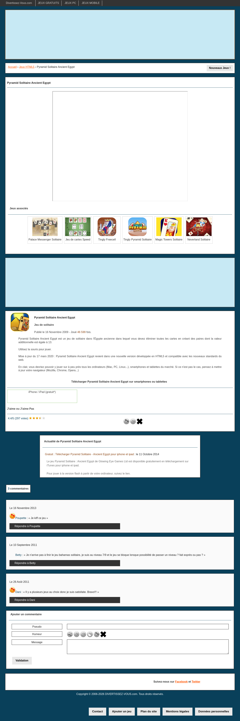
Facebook (181, 681)
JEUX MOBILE (91, 3)
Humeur (37, 634)
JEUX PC (70, 3)
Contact (97, 711)
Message (36, 642)
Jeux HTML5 (27, 66)
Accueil (12, 66)
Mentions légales (177, 711)
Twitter (196, 681)
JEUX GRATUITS (48, 3)
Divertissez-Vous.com (19, 3)
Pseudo (36, 626)
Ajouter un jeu (121, 711)
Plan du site (149, 711)
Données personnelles (213, 711)
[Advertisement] (120, 34)
